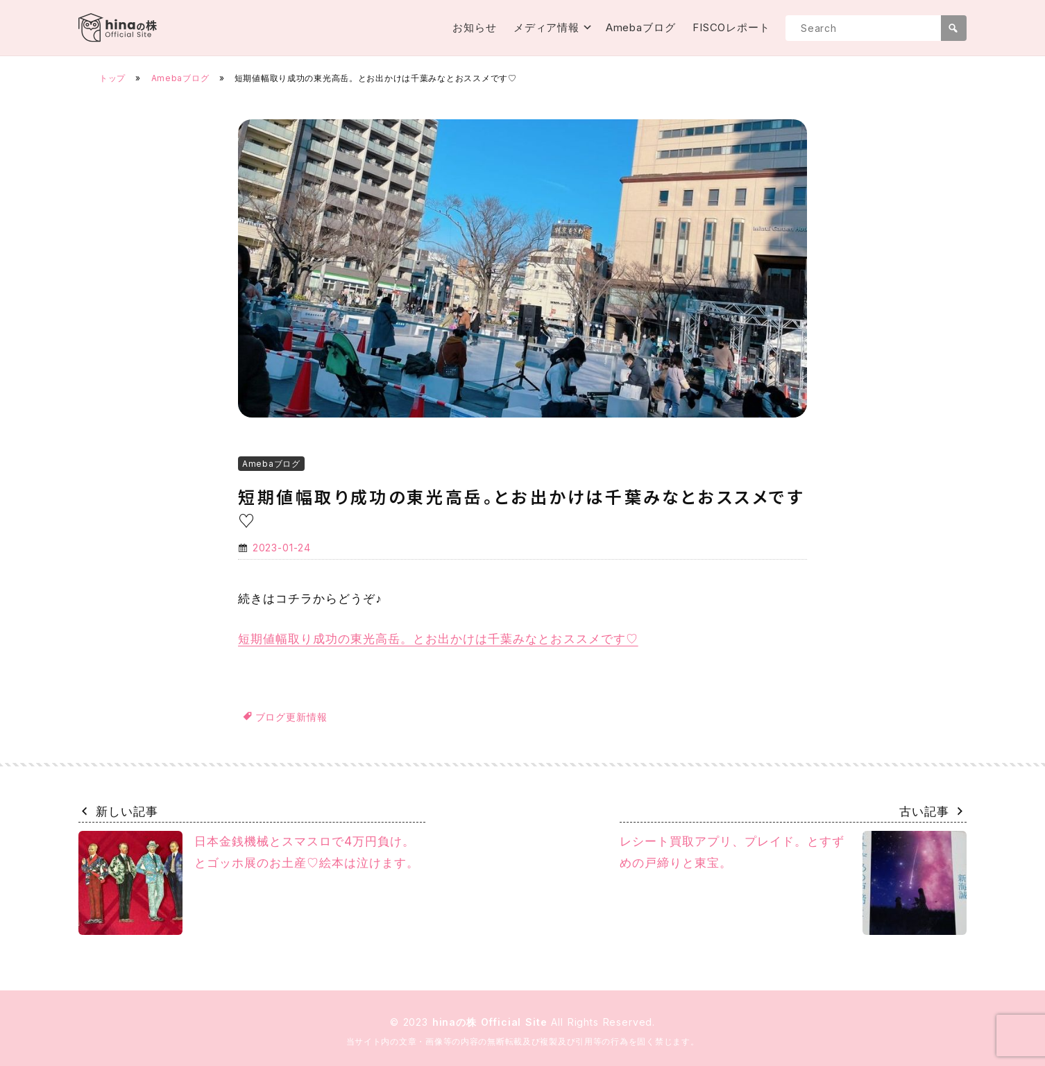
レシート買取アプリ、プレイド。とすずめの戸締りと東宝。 (793, 883)
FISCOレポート (731, 27)
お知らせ (474, 27)
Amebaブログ (641, 27)
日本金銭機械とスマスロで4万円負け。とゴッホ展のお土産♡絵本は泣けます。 (248, 883)
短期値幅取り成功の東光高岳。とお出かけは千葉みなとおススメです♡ (438, 639)
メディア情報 (546, 27)
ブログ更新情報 (291, 717)
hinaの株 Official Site (492, 1022)
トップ (112, 78)
